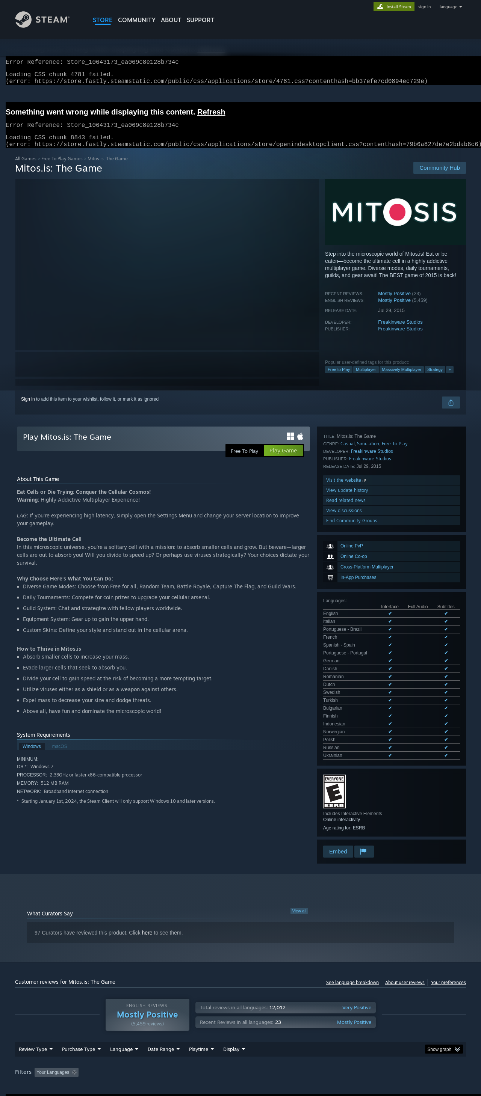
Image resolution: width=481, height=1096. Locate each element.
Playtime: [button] (187, 1024)
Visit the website (346, 690)
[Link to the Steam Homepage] (48, 26)
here (147, 879)
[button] (40, 1024)
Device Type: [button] (400, 1024)
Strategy (435, 378)
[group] (240, 1025)
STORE (103, 20)
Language (121, 1001)
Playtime (198, 1001)
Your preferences (448, 929)
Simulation (368, 654)
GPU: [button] (367, 1024)
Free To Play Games (62, 167)
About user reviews (405, 929)
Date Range (161, 1001)
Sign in (28, 408)
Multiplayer (366, 378)
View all (299, 857)
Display (231, 1001)
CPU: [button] (342, 1024)
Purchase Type (78, 1001)
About (171, 20)
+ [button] (450, 378)
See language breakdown (352, 929)
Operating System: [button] (303, 1024)
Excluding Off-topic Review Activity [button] (128, 1024)
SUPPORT (201, 20)
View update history (347, 700)
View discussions (344, 721)
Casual (347, 654)
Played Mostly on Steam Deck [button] (241, 1024)
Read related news (346, 710)
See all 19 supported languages (355, 554)
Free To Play (395, 654)
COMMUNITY (137, 20)
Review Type (33, 1001)
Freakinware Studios (400, 331)
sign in (424, 6)
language (448, 6)
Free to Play (339, 378)
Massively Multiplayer (402, 378)
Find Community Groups (351, 731)
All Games (25, 167)
